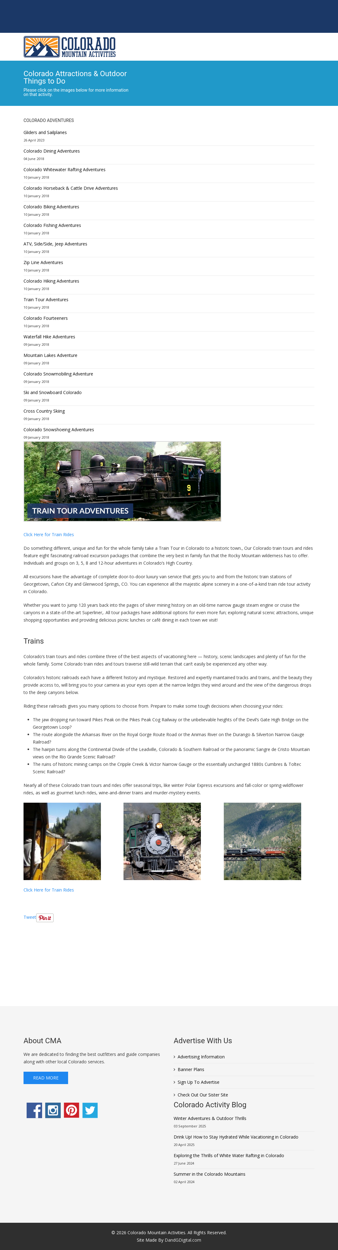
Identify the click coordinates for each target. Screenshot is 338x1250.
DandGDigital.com (183, 1240)
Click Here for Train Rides (49, 534)
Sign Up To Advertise (198, 1082)
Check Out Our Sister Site (203, 1095)
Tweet (30, 917)
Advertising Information (201, 1057)
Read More (45, 1078)
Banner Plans (191, 1069)
